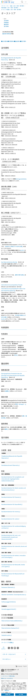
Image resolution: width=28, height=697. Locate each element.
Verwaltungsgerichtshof (8, 609)
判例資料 (6, 22)
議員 (7, 429)
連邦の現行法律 (20, 275)
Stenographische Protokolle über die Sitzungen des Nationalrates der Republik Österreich (12, 375)
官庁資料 (6, 26)
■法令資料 (4, 41)
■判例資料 (10, 41)
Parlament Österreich (8, 587)
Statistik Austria (6, 635)
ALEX (22, 250)
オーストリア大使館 (7, 642)
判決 (16, 355)
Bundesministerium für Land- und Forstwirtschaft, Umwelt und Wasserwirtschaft (10, 537)
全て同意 (21, 694)
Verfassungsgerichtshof (8, 602)
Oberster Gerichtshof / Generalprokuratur (13, 594)
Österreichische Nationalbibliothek (11, 621)
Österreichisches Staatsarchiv (10, 628)
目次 (4, 19)
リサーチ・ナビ (5, 6)
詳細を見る (7, 690)
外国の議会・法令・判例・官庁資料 (9, 7)
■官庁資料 (23, 41)
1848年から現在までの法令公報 (14, 246)
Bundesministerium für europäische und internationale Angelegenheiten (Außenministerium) (12, 479)
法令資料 (6, 20)
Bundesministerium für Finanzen (11, 497)
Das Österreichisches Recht (9, 262)
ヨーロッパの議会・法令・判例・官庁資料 (11, 9)
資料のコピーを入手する (7, 678)
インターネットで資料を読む (8, 676)
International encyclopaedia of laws (11, 285)
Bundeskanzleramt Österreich (10, 465)
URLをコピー (3, 648)
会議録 (7, 391)
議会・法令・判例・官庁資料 (17, 6)
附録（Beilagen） (20, 404)
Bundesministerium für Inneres (10, 511)
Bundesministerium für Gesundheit (11, 504)
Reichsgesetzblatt (21, 179)
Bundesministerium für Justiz (10, 519)
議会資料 (6, 24)
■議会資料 (17, 41)
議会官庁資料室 (6, 34)
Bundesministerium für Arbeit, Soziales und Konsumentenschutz (13, 489)
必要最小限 (7, 694)
